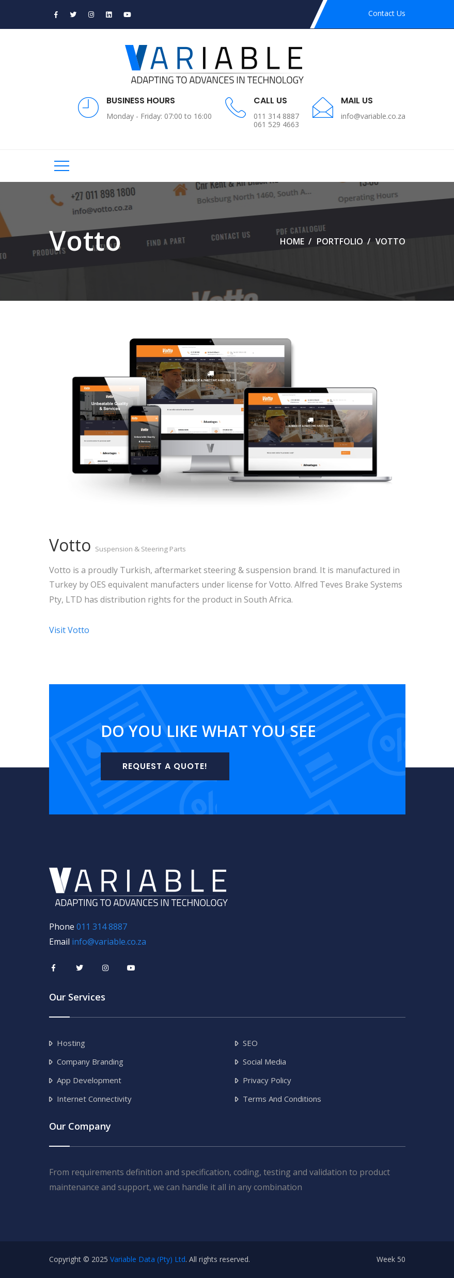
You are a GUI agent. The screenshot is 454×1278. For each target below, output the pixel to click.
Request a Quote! (165, 766)
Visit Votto (69, 630)
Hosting (71, 1043)
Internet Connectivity (94, 1099)
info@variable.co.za (109, 941)
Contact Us (386, 13)
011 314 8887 (101, 926)
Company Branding (90, 1061)
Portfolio (340, 241)
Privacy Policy (267, 1080)
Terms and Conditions (282, 1099)
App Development (89, 1080)
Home (292, 241)
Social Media (264, 1061)
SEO (250, 1043)
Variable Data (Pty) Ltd (147, 1259)
